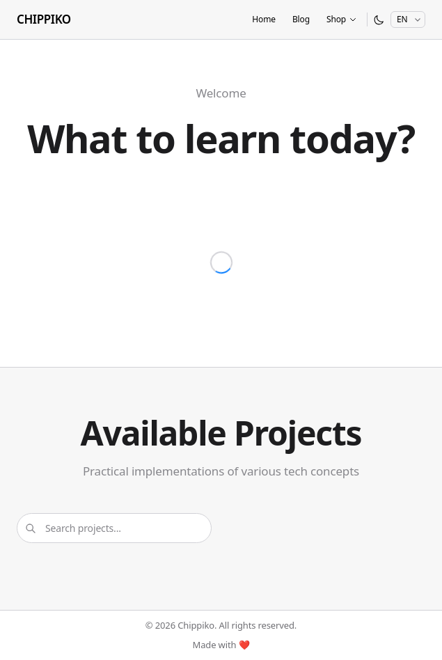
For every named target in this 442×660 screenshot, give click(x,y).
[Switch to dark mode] (379, 20)
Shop (341, 19)
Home (264, 19)
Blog (301, 19)
